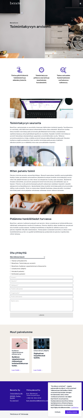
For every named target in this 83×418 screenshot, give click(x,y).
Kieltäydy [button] (57, 412)
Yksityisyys (14, 414)
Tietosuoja (24, 414)
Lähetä (41, 315)
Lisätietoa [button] (74, 407)
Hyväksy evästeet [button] (72, 412)
